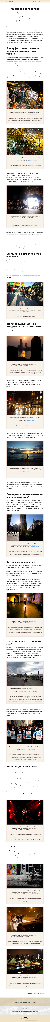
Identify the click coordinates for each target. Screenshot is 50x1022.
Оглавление (41, 1)
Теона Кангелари (28, 1019)
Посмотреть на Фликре (32, 113)
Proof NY (16, 900)
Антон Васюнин (34, 1019)
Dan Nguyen (24, 1018)
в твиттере (35, 993)
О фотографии (13, 1)
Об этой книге (35, 1)
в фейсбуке (41, 993)
